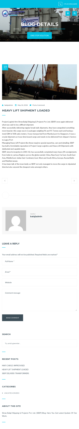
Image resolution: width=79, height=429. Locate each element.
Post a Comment (39, 105)
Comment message (39, 300)
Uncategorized (29, 29)
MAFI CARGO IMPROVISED (13, 365)
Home (16, 29)
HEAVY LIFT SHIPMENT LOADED (15, 369)
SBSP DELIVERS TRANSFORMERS (15, 373)
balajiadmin (9, 105)
